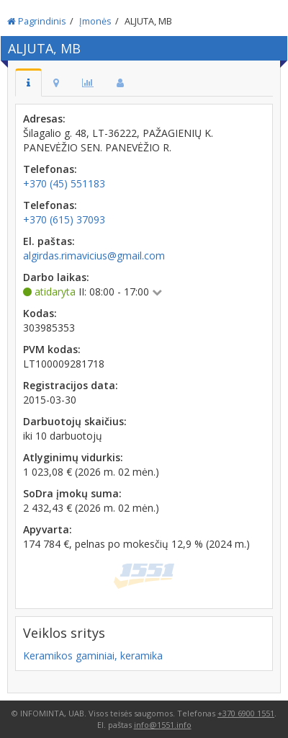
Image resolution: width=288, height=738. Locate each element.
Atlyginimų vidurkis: (73, 457)
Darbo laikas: (56, 277)
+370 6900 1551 (245, 713)
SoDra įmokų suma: (72, 493)
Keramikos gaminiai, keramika (93, 655)
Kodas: (40, 313)
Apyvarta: (47, 529)
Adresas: (44, 118)
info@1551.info (163, 724)
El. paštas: (49, 241)
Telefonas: (50, 169)
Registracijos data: (70, 385)
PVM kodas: (52, 349)
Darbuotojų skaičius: (75, 421)
